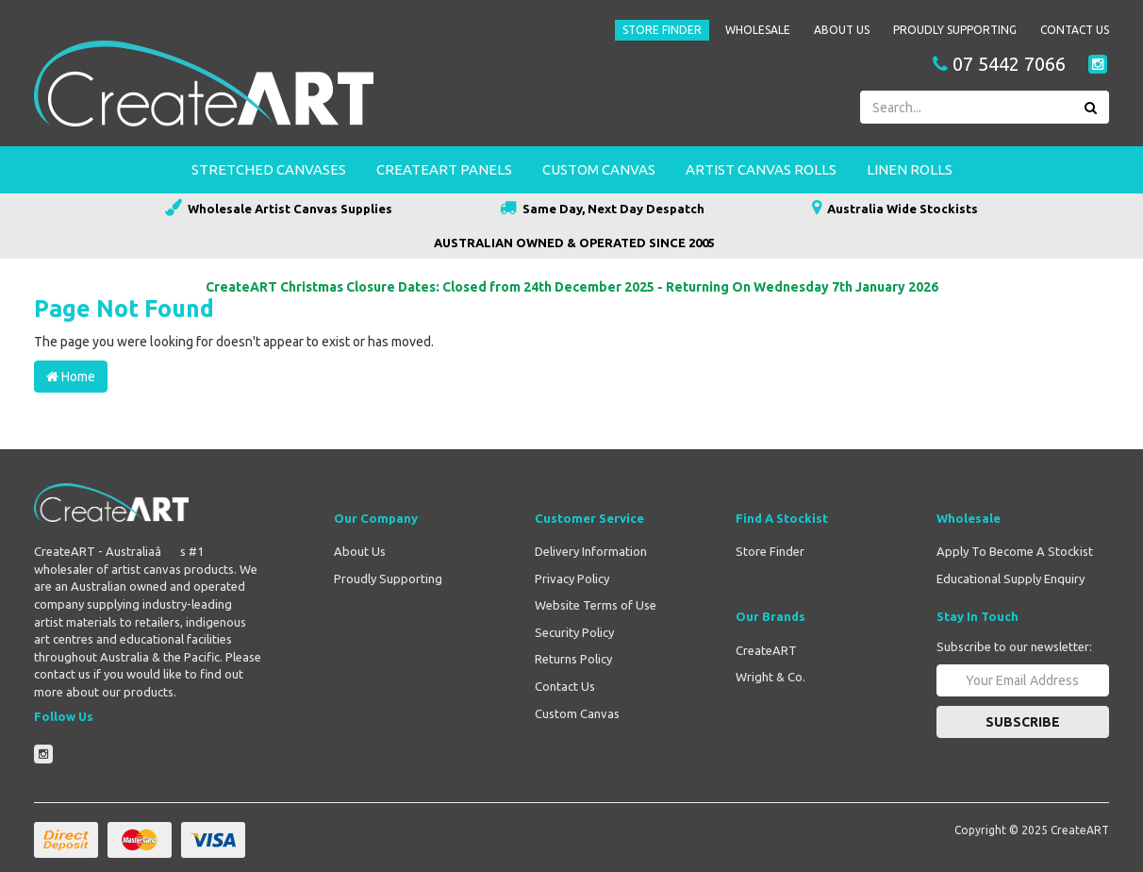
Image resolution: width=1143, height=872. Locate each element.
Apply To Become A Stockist (1014, 551)
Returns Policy (573, 658)
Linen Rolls (909, 169)
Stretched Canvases (268, 169)
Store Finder (662, 30)
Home (70, 376)
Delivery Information (591, 551)
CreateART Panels (444, 169)
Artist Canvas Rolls (761, 169)
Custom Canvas (598, 169)
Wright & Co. (770, 676)
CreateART (766, 650)
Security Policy (574, 632)
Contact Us (1074, 30)
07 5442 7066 (999, 64)
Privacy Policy (572, 578)
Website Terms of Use (595, 605)
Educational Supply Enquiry (1010, 578)
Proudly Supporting (955, 30)
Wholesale (757, 30)
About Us (842, 30)
